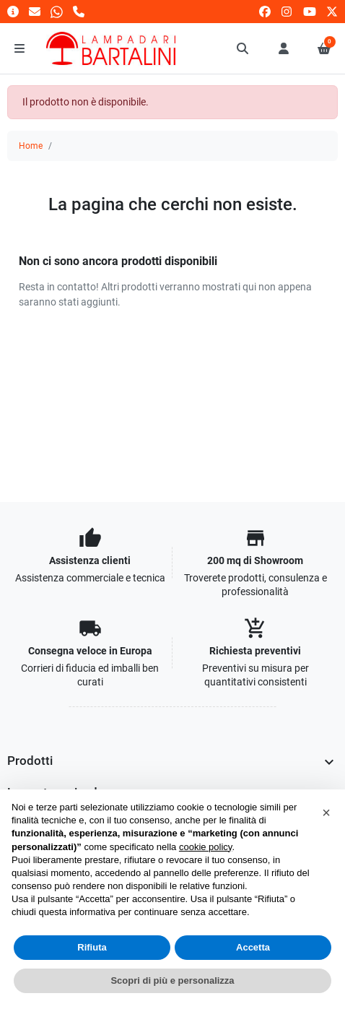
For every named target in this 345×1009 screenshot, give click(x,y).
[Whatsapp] (57, 11)
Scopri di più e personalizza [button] (172, 980)
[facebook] (265, 11)
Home (31, 146)
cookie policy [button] (205, 846)
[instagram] (287, 11)
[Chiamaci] (78, 11)
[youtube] (309, 11)
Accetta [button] (253, 947)
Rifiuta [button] (91, 947)
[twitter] (332, 11)
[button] (243, 48)
